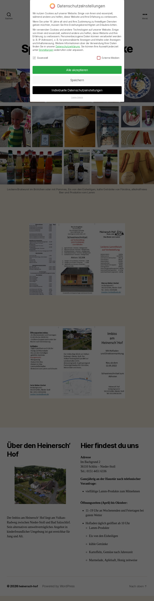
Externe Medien (108, 57)
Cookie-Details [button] (77, 97)
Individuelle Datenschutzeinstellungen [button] (77, 90)
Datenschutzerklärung (68, 46)
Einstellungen (46, 49)
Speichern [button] (77, 79)
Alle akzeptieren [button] (77, 69)
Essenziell (40, 57)
